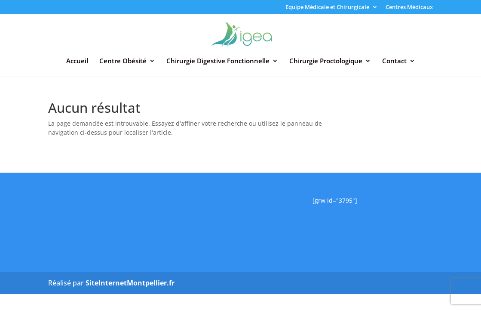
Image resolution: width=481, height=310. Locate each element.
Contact (394, 61)
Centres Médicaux (409, 7)
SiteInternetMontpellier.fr (130, 283)
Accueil (77, 61)
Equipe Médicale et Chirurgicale (327, 7)
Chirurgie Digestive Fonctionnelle (218, 61)
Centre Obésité (123, 61)
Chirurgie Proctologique (325, 61)
